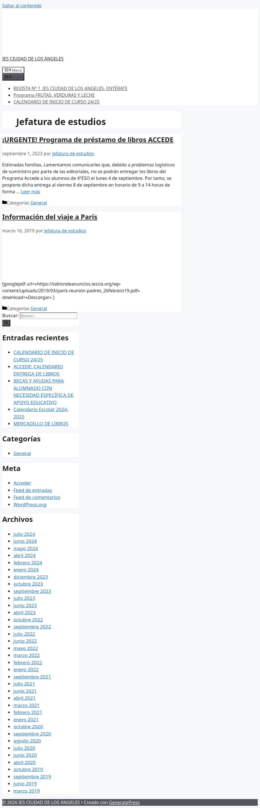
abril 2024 (24, 555)
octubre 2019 (28, 769)
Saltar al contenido (21, 6)
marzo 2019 (26, 791)
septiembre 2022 (32, 626)
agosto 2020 (27, 741)
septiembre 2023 (32, 591)
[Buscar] (6, 323)
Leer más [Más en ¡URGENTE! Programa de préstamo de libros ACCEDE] (30, 192)
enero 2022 (26, 669)
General (39, 203)
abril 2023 (24, 612)
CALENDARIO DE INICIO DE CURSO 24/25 (56, 102)
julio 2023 (24, 598)
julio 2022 (24, 634)
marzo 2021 (26, 705)
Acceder (22, 483)
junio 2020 (25, 755)
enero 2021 (26, 719)
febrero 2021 (27, 712)
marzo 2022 (26, 655)
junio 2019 (25, 783)
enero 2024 (26, 569)
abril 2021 (24, 698)
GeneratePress (124, 802)
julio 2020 (24, 748)
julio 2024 (24, 534)
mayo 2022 (25, 648)
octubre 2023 (28, 584)
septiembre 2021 (32, 676)
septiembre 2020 (32, 734)
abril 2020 (24, 762)
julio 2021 (24, 683)
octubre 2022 (28, 619)
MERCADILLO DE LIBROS (40, 423)
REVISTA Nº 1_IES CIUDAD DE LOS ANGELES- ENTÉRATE (70, 88)
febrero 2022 (27, 662)
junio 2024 (25, 541)
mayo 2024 (25, 548)
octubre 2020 (28, 726)
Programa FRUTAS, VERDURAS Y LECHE (54, 95)
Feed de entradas (32, 490)
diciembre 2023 (30, 577)
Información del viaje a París (49, 216)
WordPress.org (29, 504)
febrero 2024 (27, 562)
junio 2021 (25, 691)
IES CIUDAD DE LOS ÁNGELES (33, 59)
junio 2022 (25, 641)
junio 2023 (25, 605)
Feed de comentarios (36, 497)
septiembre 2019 (32, 776)
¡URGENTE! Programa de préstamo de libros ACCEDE (88, 139)
